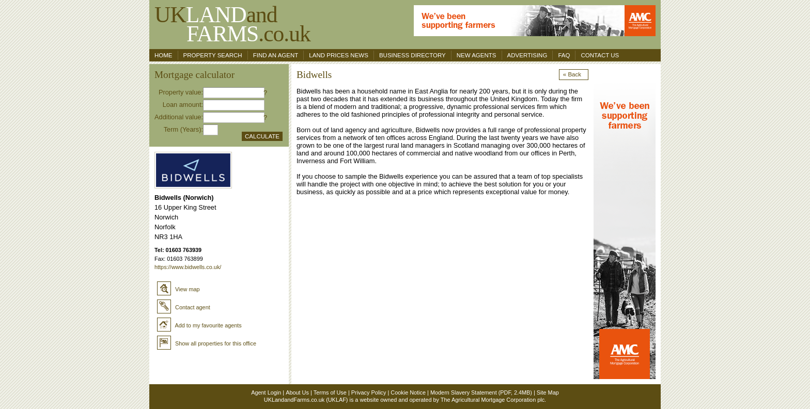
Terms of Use (330, 392)
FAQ (564, 55)
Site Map (548, 392)
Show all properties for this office (206, 343)
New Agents (476, 55)
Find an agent (276, 55)
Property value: (181, 92)
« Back (572, 74)
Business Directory (412, 55)
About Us (297, 392)
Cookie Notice (408, 392)
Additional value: (178, 117)
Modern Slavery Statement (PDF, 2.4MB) (481, 392)
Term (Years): (183, 129)
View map (178, 289)
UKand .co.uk (232, 24)
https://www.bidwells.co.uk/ (187, 267)
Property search (212, 55)
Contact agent (183, 307)
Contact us (600, 55)
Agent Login (266, 392)
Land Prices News (338, 55)
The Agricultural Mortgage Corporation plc (492, 400)
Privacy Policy (368, 392)
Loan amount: (183, 104)
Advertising (527, 55)
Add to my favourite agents (199, 325)
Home (163, 55)
